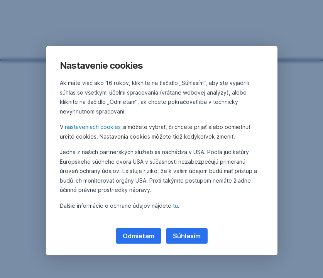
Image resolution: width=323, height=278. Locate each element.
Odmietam (138, 236)
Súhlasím (187, 236)
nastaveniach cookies (93, 127)
